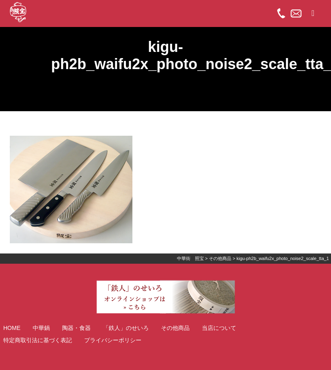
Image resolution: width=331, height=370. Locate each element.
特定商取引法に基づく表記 (37, 340)
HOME (11, 328)
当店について (219, 328)
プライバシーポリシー (112, 340)
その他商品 (175, 328)
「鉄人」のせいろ (126, 328)
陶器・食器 (76, 328)
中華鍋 (41, 328)
